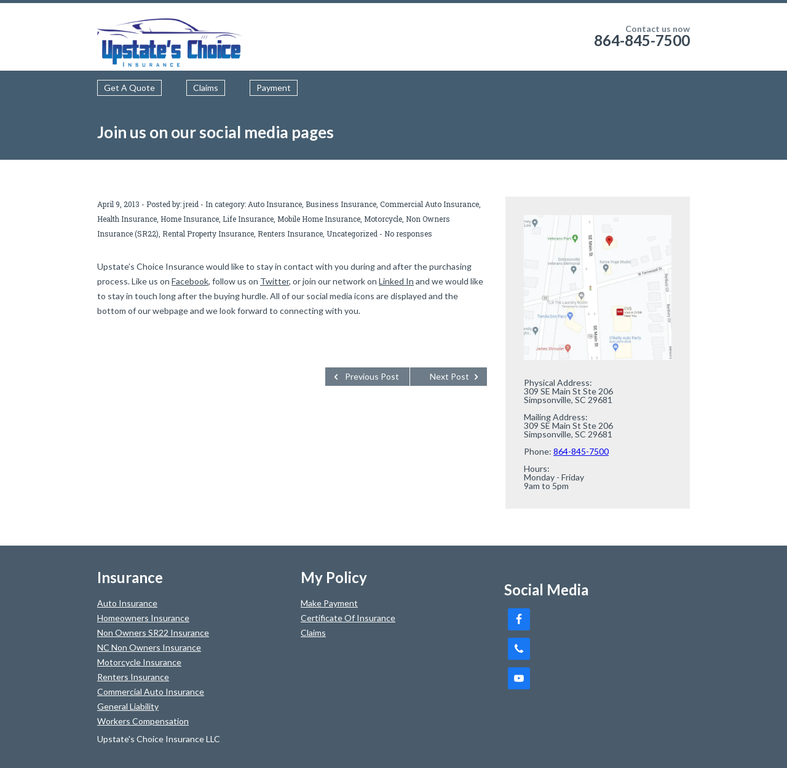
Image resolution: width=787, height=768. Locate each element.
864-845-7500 (642, 40)
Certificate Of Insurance (348, 618)
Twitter (274, 281)
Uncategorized (352, 233)
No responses (408, 233)
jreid (191, 204)
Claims (205, 87)
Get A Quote (129, 87)
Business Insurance (341, 204)
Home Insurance (189, 219)
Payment (273, 87)
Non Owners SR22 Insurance (153, 632)
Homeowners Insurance (143, 618)
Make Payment (329, 603)
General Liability (128, 706)
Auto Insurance (275, 204)
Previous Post (372, 376)
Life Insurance (248, 219)
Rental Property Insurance (208, 233)
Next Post (449, 376)
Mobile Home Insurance (318, 219)
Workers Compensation (143, 721)
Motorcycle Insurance (139, 662)
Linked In (396, 281)
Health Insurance (127, 219)
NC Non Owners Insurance (149, 647)
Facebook (190, 281)
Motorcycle (383, 219)
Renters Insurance (290, 233)
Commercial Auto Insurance (429, 204)
